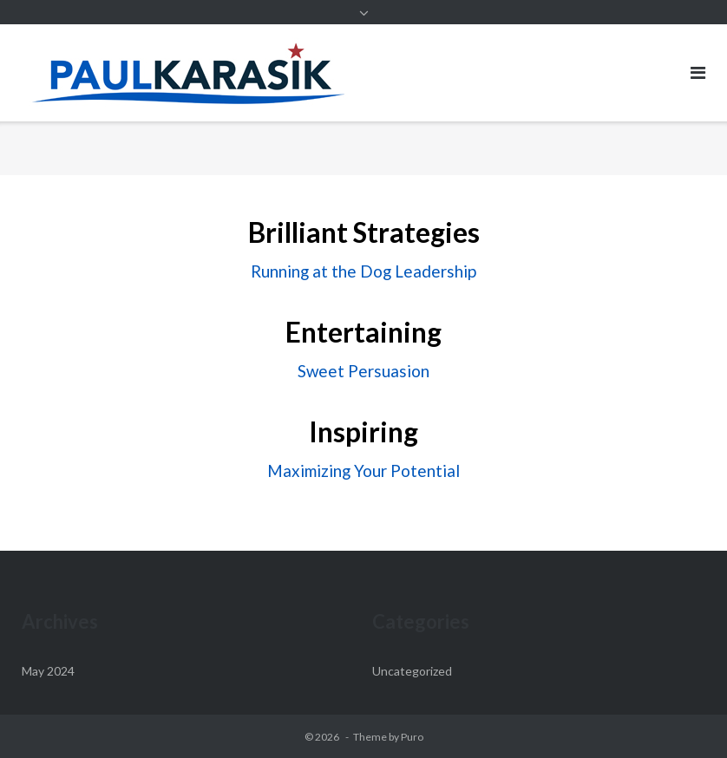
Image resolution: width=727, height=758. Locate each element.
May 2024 (48, 670)
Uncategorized (412, 670)
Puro (412, 736)
